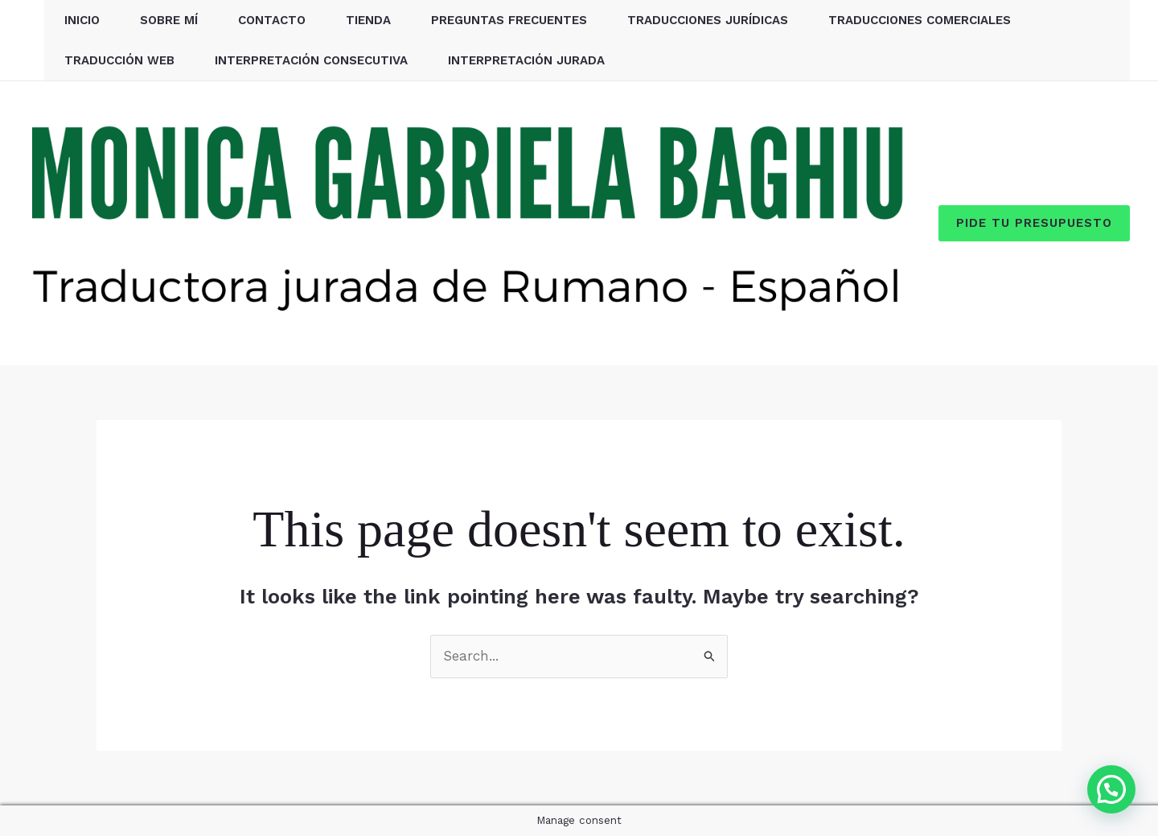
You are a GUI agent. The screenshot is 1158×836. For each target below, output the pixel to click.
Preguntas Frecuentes (509, 20)
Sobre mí (169, 20)
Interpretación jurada (526, 60)
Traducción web (119, 60)
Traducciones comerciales (919, 20)
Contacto (272, 20)
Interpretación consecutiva (311, 60)
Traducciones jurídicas (707, 20)
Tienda (368, 20)
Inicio (82, 20)
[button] (1034, 223)
